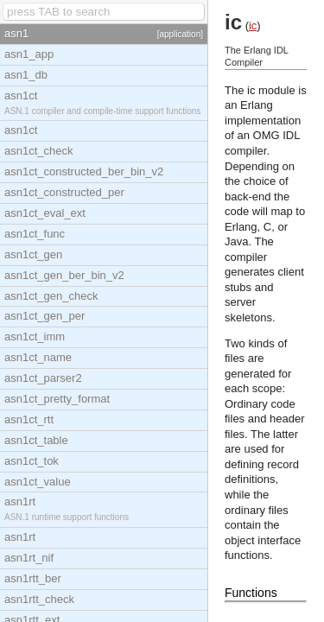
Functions (251, 593)
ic (253, 25)
